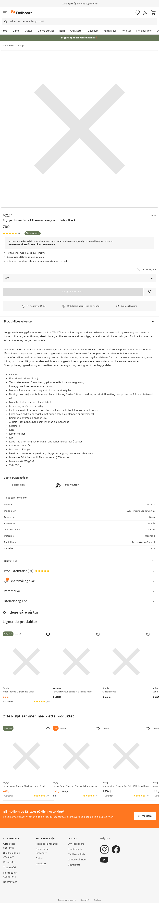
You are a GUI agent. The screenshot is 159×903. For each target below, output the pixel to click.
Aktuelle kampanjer (47, 844)
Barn (62, 31)
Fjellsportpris (144, 31)
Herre (4, 31)
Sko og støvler (45, 31)
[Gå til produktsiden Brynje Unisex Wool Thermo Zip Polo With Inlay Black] (126, 756)
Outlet (39, 858)
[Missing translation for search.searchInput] (5, 21)
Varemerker (8, 45)
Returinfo (8, 862)
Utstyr (28, 31)
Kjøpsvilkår (85, 900)
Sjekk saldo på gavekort (11, 855)
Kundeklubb (75, 849)
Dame (16, 31)
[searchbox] (83, 21)
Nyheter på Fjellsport (42, 851)
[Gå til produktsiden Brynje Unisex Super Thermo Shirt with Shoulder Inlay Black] (76, 756)
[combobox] (79, 21)
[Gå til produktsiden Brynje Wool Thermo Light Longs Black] (26, 661)
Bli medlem (145, 816)
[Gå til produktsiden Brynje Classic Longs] (126, 661)
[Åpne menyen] (5, 12)
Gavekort (93, 31)
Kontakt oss (10, 882)
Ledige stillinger (77, 859)
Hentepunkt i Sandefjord (11, 875)
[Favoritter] (137, 12)
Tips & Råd (9, 867)
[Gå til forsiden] (21, 12)
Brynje (20, 45)
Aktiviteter (76, 31)
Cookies (97, 900)
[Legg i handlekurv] (73, 292)
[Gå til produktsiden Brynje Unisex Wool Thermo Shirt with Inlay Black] (26, 756)
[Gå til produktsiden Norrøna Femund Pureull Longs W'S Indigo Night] (76, 661)
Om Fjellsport (76, 844)
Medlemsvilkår (76, 854)
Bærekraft (74, 865)
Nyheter (126, 31)
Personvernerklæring (67, 900)
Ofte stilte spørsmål (9, 846)
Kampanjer (109, 31)
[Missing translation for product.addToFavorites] (150, 292)
